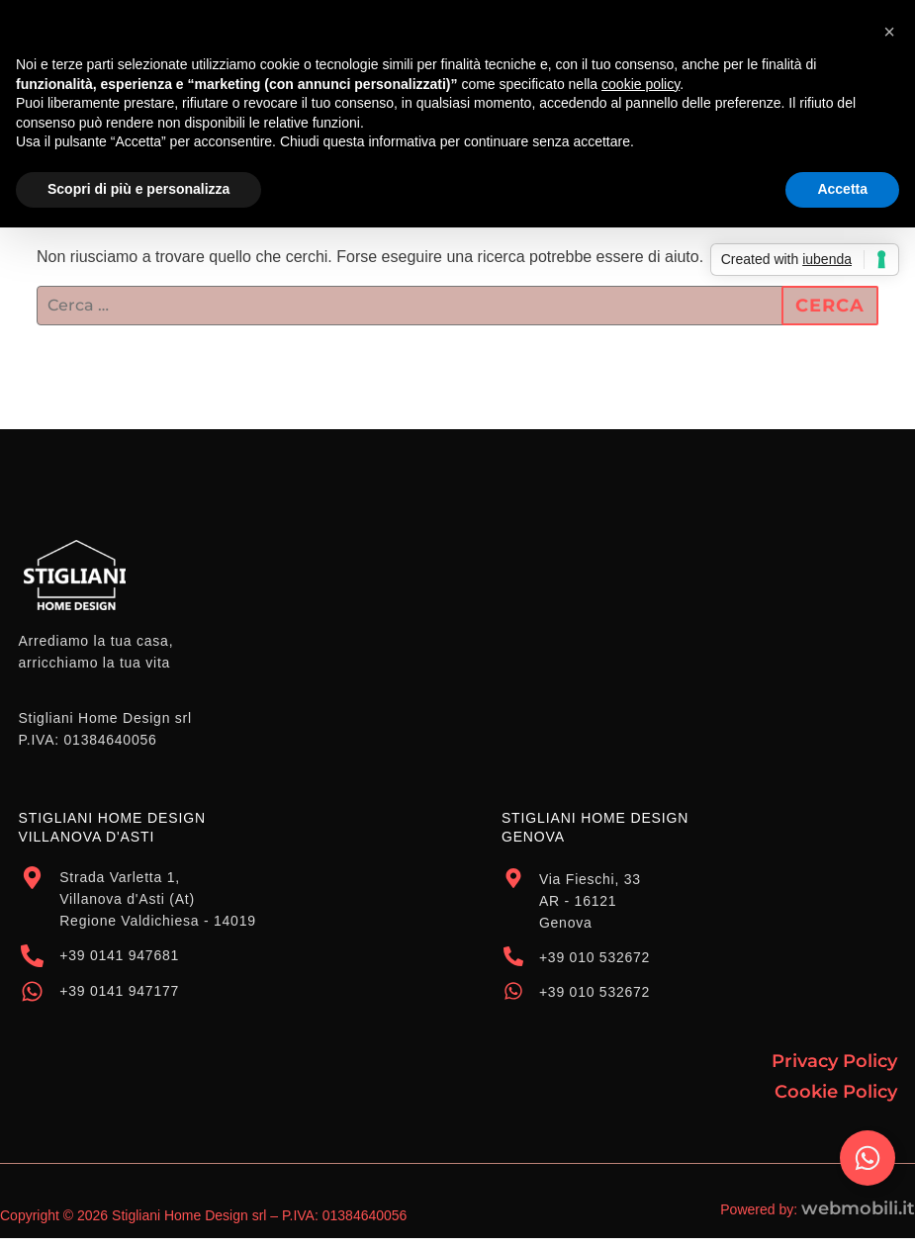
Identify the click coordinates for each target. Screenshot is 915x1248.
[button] (889, 31)
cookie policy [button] (640, 84)
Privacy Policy (834, 1061)
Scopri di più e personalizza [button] (138, 189)
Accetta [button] (842, 189)
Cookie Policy (836, 1092)
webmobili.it (858, 1208)
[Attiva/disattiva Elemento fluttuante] (867, 1158)
